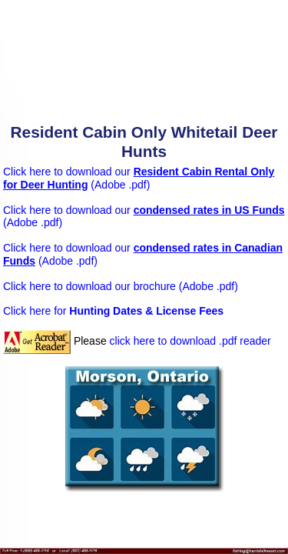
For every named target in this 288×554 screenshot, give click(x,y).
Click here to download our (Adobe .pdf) (138, 178)
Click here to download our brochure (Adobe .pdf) (120, 286)
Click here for (113, 311)
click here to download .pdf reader (190, 341)
